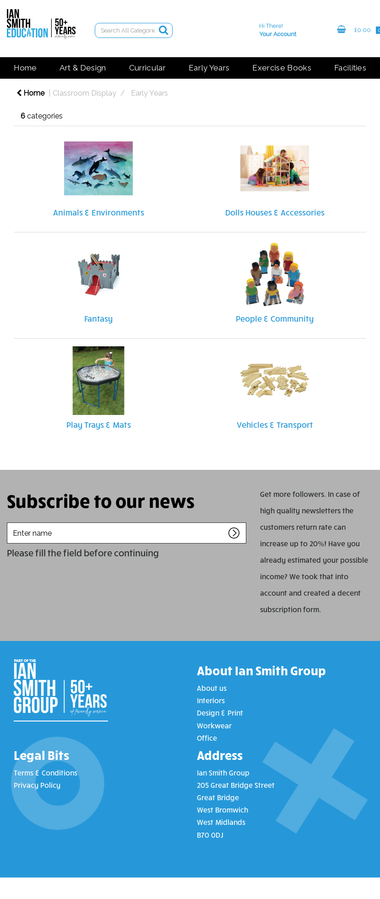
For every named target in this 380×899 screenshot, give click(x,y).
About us (212, 688)
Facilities (350, 67)
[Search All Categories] (134, 30)
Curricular (147, 67)
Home (25, 67)
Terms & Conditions (45, 772)
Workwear (214, 725)
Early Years (209, 67)
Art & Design (83, 67)
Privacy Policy (37, 785)
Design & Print (220, 712)
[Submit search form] (163, 30)
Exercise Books (281, 67)
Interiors (211, 700)
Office (207, 737)
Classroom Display (84, 93)
